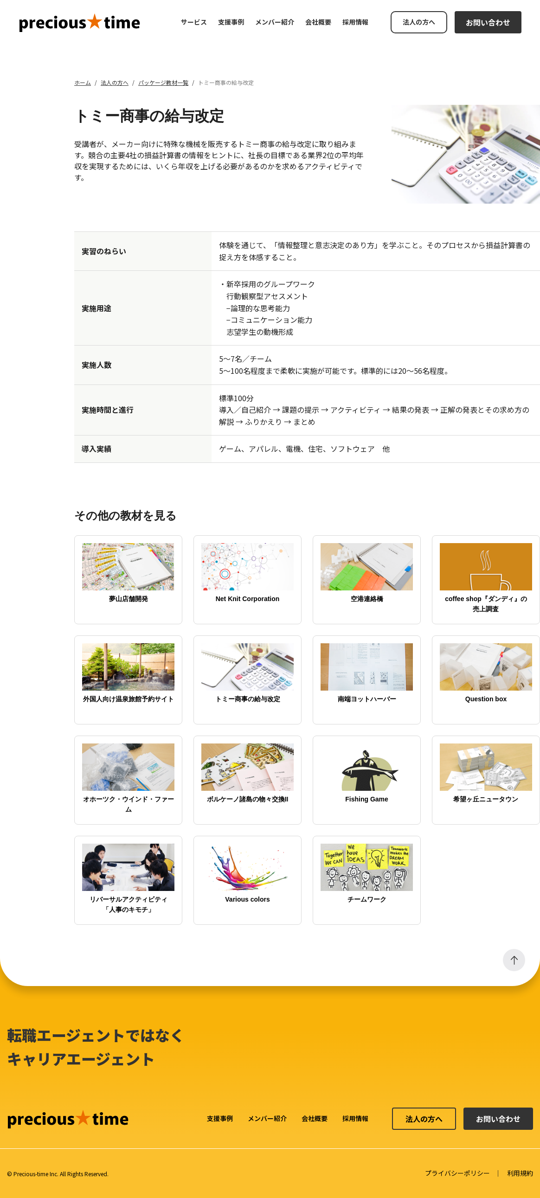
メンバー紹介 (274, 21)
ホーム (82, 82)
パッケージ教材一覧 (163, 82)
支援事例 (231, 21)
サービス (194, 21)
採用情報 (355, 21)
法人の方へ (419, 21)
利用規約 (520, 1173)
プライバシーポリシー (457, 1173)
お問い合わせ (488, 22)
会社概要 (318, 21)
